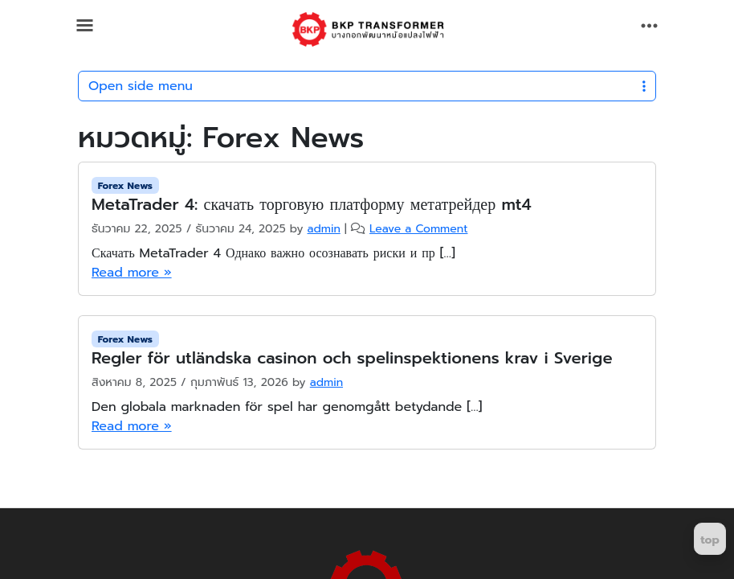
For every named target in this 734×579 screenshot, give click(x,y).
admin (324, 228)
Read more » (132, 272)
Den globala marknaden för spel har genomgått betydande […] (287, 407)
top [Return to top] (710, 540)
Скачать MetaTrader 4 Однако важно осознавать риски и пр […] (273, 253)
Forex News (125, 186)
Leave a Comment (418, 228)
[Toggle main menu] (85, 25)
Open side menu (367, 86)
